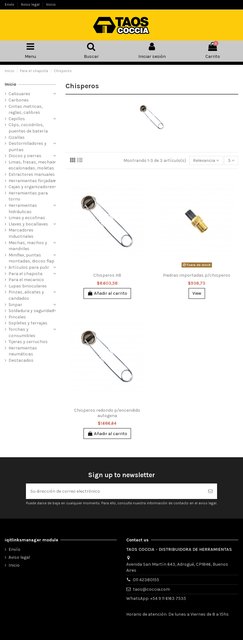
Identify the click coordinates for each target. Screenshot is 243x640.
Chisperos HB (107, 275)
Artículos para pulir (29, 267)
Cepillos (17, 118)
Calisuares (19, 93)
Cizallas (17, 137)
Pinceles (17, 317)
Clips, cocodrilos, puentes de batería (28, 128)
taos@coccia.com (151, 589)
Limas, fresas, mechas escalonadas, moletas (32, 165)
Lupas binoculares (28, 286)
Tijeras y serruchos (28, 341)
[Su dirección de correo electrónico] (115, 491)
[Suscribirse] (210, 491)
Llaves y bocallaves (28, 224)
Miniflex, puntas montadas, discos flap (31, 258)
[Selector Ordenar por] (206, 160)
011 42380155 (146, 579)
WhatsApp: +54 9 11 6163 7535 (156, 598)
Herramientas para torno (28, 196)
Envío (10, 4)
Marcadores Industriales (21, 233)
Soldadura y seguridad (31, 310)
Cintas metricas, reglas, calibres (26, 109)
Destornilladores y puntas (28, 146)
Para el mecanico (26, 279)
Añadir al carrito (107, 293)
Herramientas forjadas (32, 180)
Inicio (51, 4)
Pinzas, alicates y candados (26, 295)
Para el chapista (25, 273)
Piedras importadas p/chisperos (196, 275)
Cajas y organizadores (31, 186)
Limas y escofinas (27, 217)
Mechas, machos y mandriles (28, 246)
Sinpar (15, 304)
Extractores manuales (32, 174)
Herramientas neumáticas (23, 351)
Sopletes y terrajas (28, 323)
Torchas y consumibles (22, 332)
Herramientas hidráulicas (23, 208)
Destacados (21, 360)
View (196, 293)
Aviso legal (30, 4)
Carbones (19, 100)
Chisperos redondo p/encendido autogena (107, 413)
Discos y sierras (25, 155)
